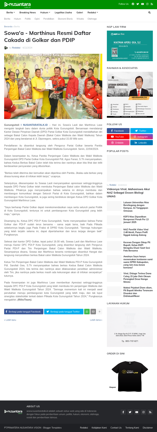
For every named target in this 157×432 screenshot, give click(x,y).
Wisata (80, 18)
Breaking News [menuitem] (27, 12)
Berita (7, 18)
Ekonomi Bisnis (65, 18)
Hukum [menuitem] (44, 12)
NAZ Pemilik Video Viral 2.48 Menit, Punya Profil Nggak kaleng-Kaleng (135, 232)
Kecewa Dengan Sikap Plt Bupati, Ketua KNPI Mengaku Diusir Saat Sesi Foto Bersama (136, 246)
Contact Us (116, 427)
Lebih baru (11, 320)
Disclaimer (148, 427)
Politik (28, 18)
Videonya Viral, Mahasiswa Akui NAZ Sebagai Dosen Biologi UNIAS (128, 192)
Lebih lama (95, 320)
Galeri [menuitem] (80, 12)
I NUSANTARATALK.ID (34, 125)
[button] (149, 12)
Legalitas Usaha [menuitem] (63, 12)
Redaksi (84, 427)
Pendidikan (48, 18)
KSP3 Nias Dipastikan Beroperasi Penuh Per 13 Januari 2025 (136, 219)
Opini (37, 18)
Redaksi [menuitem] (92, 12)
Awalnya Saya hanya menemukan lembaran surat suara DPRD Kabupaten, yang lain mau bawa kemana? (138, 262)
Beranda (8, 26)
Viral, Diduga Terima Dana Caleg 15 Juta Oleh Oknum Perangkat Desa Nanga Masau (137, 277)
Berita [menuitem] (9, 12)
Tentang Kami (132, 427)
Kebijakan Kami (99, 427)
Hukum (17, 18)
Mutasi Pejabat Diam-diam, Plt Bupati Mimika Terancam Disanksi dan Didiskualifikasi (138, 291)
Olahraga (92, 18)
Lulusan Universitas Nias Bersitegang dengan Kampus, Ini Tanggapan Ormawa (136, 206)
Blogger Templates (52, 427)
